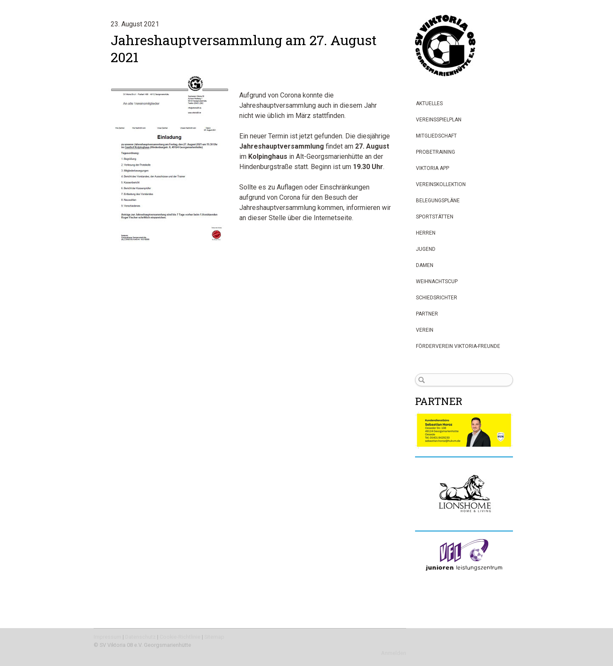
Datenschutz (140, 637)
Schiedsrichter (436, 298)
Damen (424, 265)
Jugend (425, 249)
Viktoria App (432, 168)
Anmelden (393, 653)
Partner (427, 314)
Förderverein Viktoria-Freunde (458, 346)
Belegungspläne (438, 201)
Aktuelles (429, 103)
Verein (424, 330)
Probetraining (435, 152)
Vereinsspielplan (438, 120)
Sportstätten (434, 217)
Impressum (107, 637)
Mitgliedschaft (436, 136)
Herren (425, 233)
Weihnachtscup (437, 281)
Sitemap (214, 637)
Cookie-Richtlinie (180, 637)
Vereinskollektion (441, 184)
